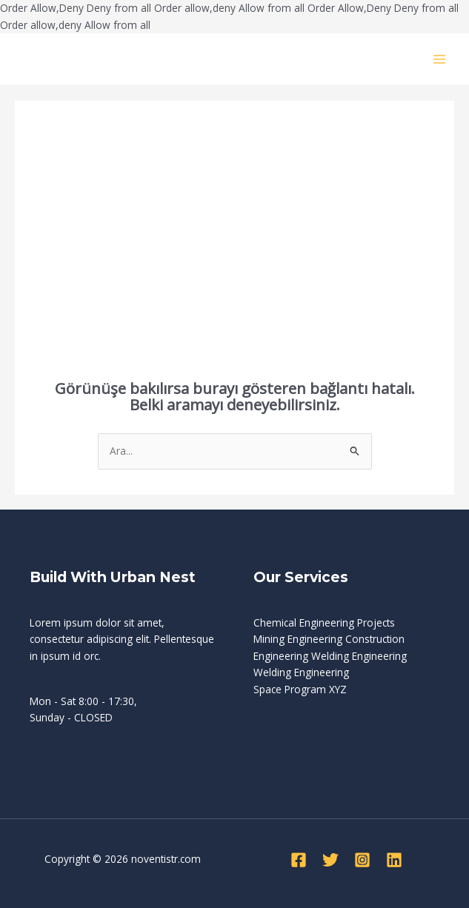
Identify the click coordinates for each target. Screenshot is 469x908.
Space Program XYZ (300, 689)
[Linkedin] (394, 860)
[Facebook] (298, 860)
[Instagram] (362, 860)
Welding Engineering (301, 672)
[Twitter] (330, 860)
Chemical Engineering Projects (324, 622)
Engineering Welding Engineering (330, 656)
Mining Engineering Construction (329, 639)
